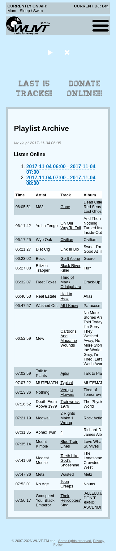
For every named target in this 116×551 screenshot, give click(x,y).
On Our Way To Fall (70, 225)
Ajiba (64, 373)
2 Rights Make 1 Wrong (67, 418)
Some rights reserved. (75, 541)
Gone (65, 206)
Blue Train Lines (69, 443)
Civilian (66, 239)
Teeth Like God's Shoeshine (69, 460)
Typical (66, 382)
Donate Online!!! (84, 88)
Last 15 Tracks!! (34, 88)
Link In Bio (69, 249)
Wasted (67, 474)
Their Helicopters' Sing (70, 500)
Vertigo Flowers (67, 392)
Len (105, 6)
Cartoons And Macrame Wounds (68, 338)
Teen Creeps (66, 483)
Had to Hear (66, 296)
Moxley (20, 143)
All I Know (69, 305)
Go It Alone (70, 258)
